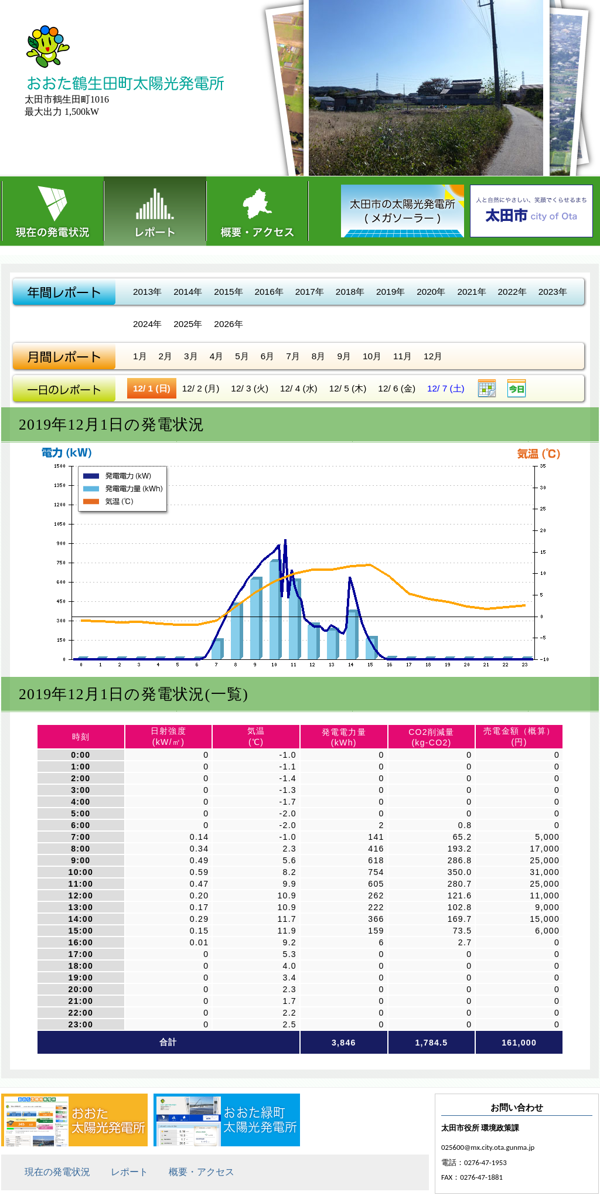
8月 (319, 356)
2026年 (228, 324)
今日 (516, 388)
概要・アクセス (257, 211)
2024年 (147, 324)
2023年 (552, 292)
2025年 (187, 324)
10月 (372, 356)
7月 (293, 356)
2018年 (350, 292)
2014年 (187, 292)
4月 (217, 356)
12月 (433, 356)
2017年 (309, 292)
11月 (402, 356)
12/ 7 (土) (446, 388)
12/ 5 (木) (348, 388)
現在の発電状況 (52, 211)
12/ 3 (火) (249, 388)
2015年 (228, 292)
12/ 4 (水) (299, 388)
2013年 (147, 292)
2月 (166, 356)
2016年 (269, 292)
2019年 (390, 292)
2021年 (471, 292)
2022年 (512, 292)
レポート (155, 211)
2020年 (431, 292)
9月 (344, 356)
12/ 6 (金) (396, 388)
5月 (242, 356)
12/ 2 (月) (201, 388)
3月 (191, 356)
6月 (268, 356)
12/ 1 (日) (152, 388)
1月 (140, 356)
